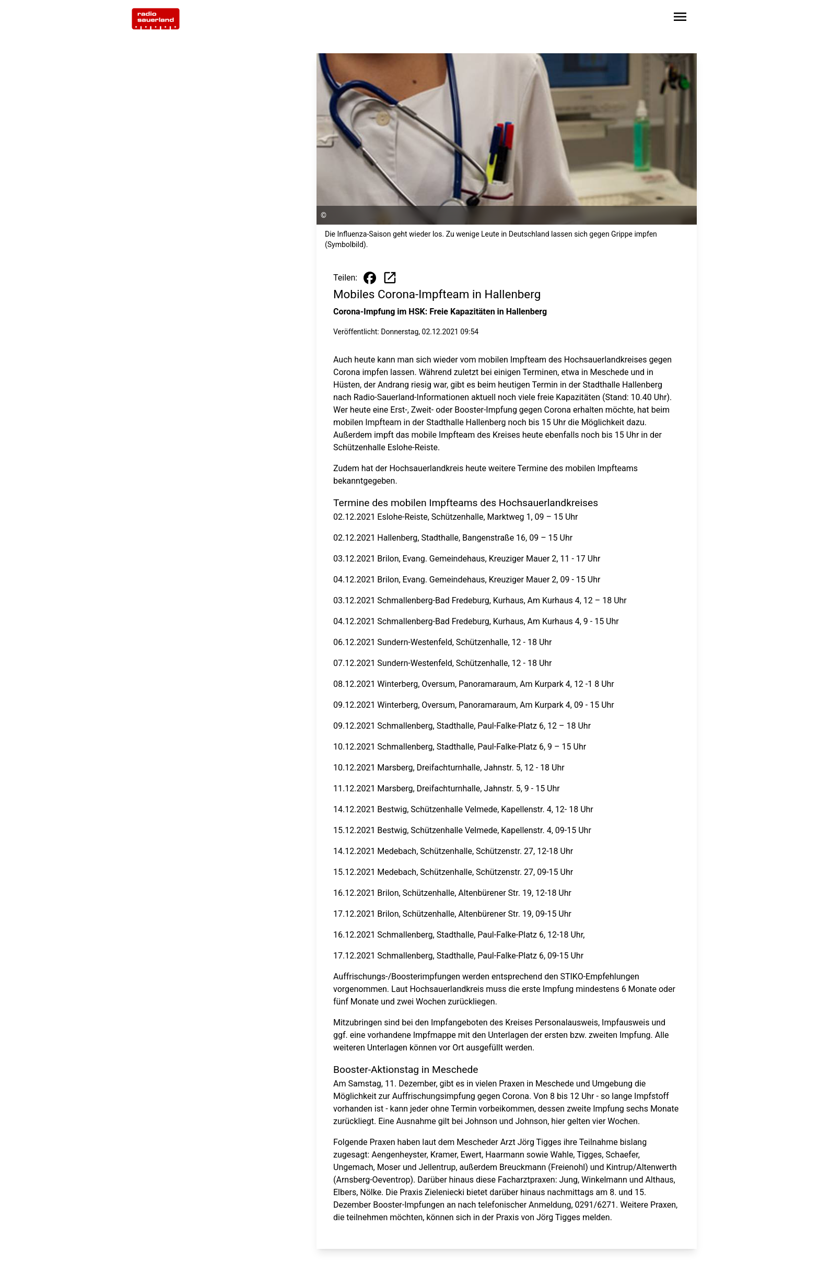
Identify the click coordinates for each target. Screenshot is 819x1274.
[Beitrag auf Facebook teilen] (370, 278)
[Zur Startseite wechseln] (156, 18)
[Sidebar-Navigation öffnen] (680, 18)
